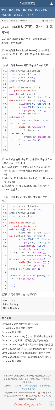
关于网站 (8, 386)
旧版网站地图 (45, 386)
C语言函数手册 (28, 389)
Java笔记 (23, 20)
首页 (3, 10)
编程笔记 (13, 20)
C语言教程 (14, 10)
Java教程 (6, 15)
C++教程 (27, 10)
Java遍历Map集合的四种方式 (17, 328)
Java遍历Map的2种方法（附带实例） (21, 324)
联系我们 (18, 386)
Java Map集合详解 (11, 332)
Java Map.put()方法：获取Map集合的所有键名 (26, 353)
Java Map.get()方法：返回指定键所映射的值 (25, 340)
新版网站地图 (31, 386)
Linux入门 (19, 15)
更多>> (31, 15)
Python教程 (41, 10)
